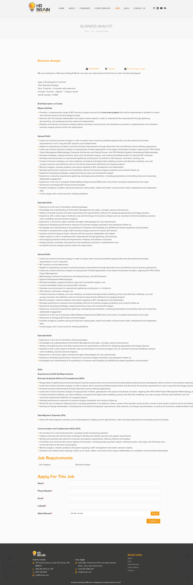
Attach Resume (45, 513)
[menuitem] (61, 8)
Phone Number (45, 491)
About (130, 558)
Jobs (129, 561)
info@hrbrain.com (42, 575)
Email (41, 498)
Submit (153, 521)
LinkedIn (42, 506)
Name (41, 483)
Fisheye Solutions (109, 582)
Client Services (133, 564)
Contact (131, 570)
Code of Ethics (133, 567)
